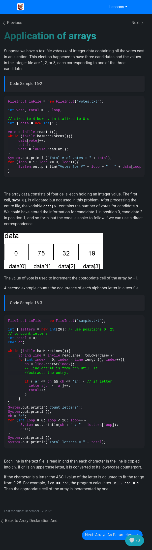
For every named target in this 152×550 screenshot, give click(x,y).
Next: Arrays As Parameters (112, 535)
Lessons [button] (116, 6)
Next (138, 23)
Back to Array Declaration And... (30, 520)
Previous (12, 22)
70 (134, 541)
